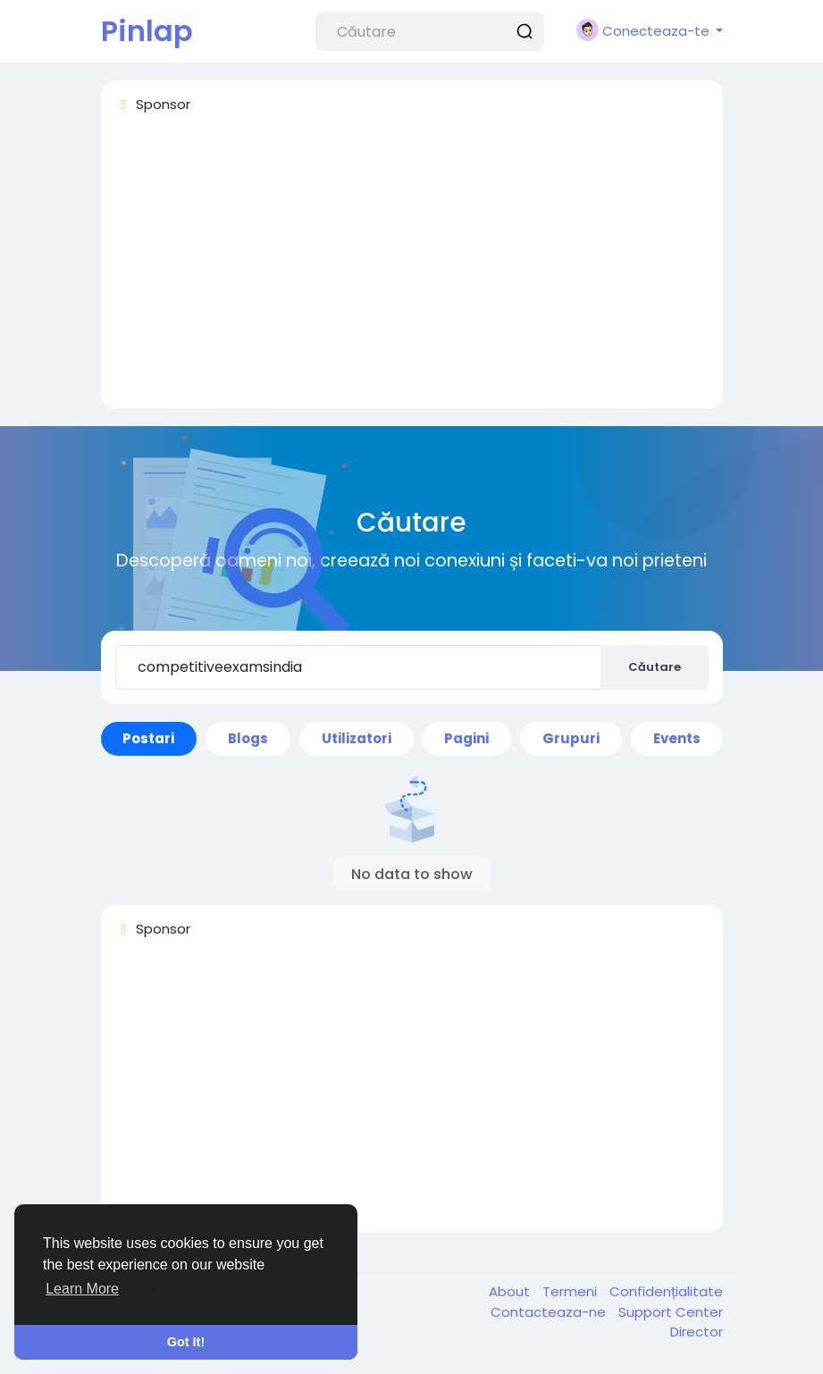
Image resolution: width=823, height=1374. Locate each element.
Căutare (654, 666)
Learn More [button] (82, 1288)
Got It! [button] (186, 1342)
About (511, 1291)
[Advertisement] (412, 269)
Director (696, 1331)
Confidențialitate (666, 1291)
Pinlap (147, 31)
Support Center (670, 1312)
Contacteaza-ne (550, 1312)
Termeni (571, 1291)
